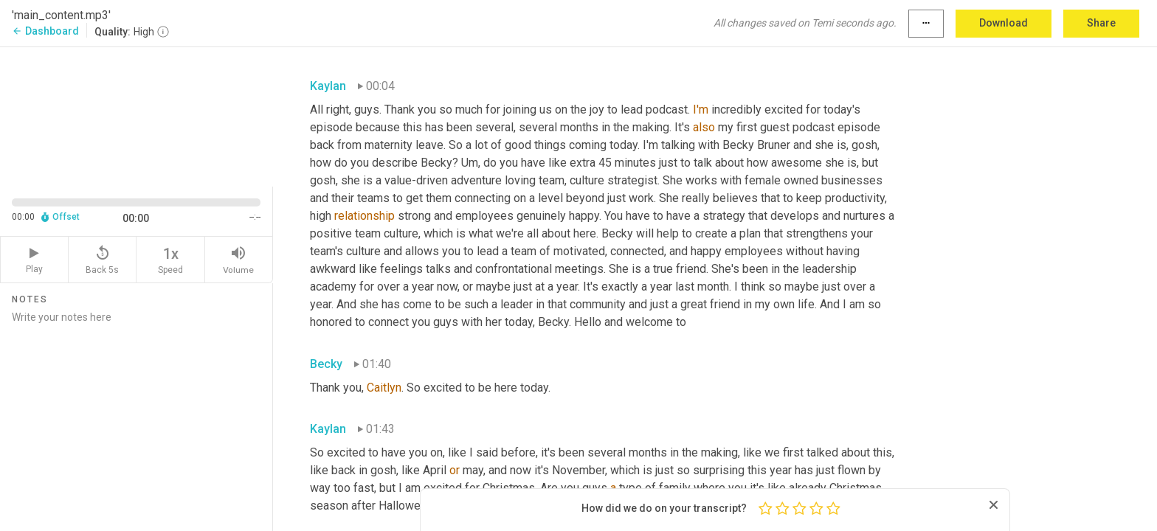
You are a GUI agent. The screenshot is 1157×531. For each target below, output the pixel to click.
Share (1101, 23)
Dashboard (45, 31)
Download (1003, 23)
